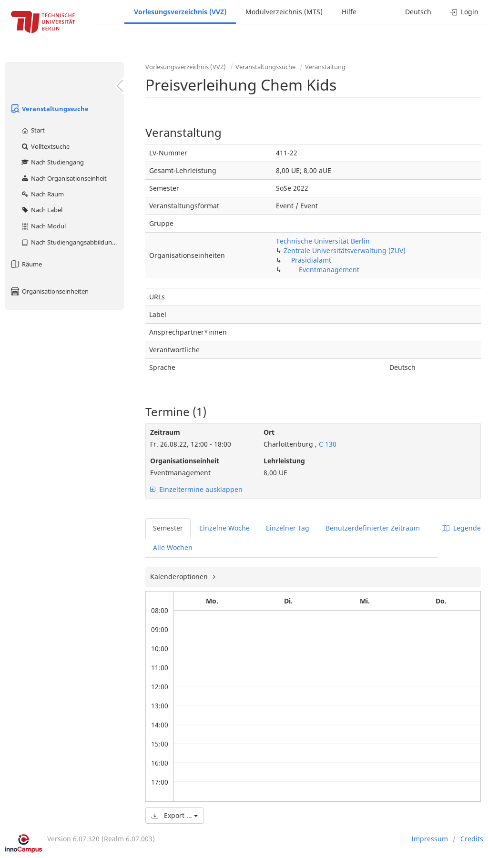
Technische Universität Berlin (323, 240)
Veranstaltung (325, 66)
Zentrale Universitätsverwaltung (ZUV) (345, 250)
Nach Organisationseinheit (63, 178)
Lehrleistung (284, 460)
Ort (269, 432)
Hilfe (349, 11)
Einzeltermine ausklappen (196, 489)
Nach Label (41, 209)
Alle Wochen (173, 547)
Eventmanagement (329, 269)
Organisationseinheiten (49, 291)
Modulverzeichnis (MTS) (284, 11)
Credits (471, 838)
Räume (26, 264)
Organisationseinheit (184, 460)
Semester (168, 527)
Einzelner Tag (287, 527)
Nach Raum (42, 194)
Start (32, 130)
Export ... (175, 815)
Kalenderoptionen (180, 576)
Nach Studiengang (52, 162)
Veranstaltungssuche (49, 108)
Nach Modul (43, 226)
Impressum (429, 838)
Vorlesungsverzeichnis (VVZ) (180, 11)
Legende (461, 527)
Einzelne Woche (224, 527)
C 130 (326, 444)
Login (464, 11)
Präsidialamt (311, 260)
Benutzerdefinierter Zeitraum (372, 527)
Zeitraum (165, 432)
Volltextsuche (45, 146)
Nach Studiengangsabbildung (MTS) (72, 242)
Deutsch (418, 11)
